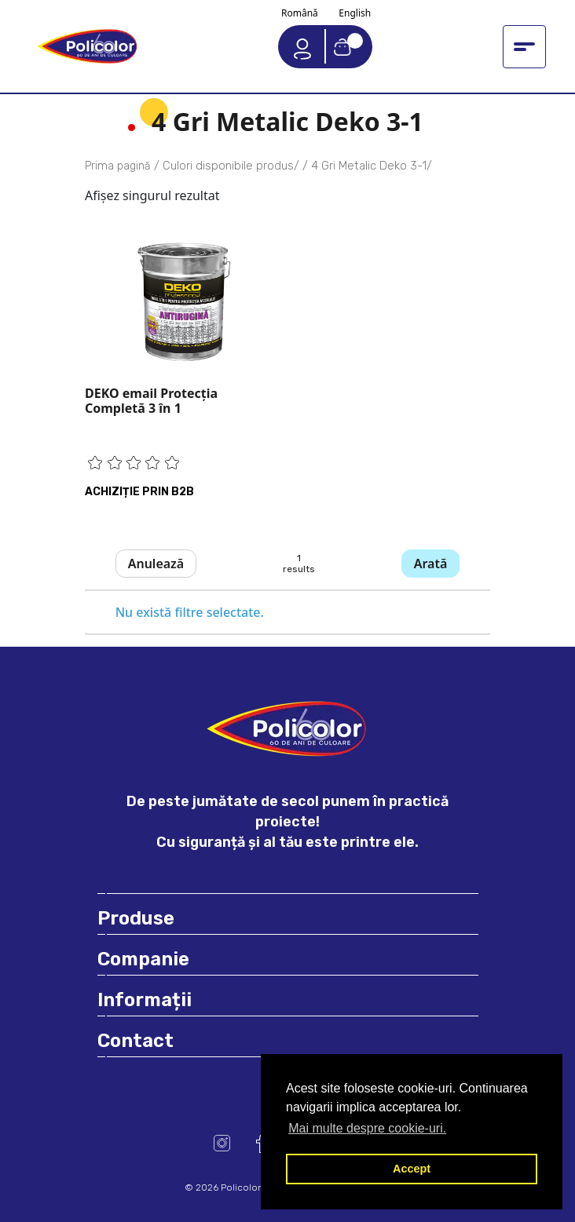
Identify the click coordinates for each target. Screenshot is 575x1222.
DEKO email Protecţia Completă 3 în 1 (151, 401)
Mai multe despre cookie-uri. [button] (367, 1128)
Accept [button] (411, 1168)
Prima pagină (118, 166)
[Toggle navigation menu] (524, 46)
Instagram (222, 1143)
